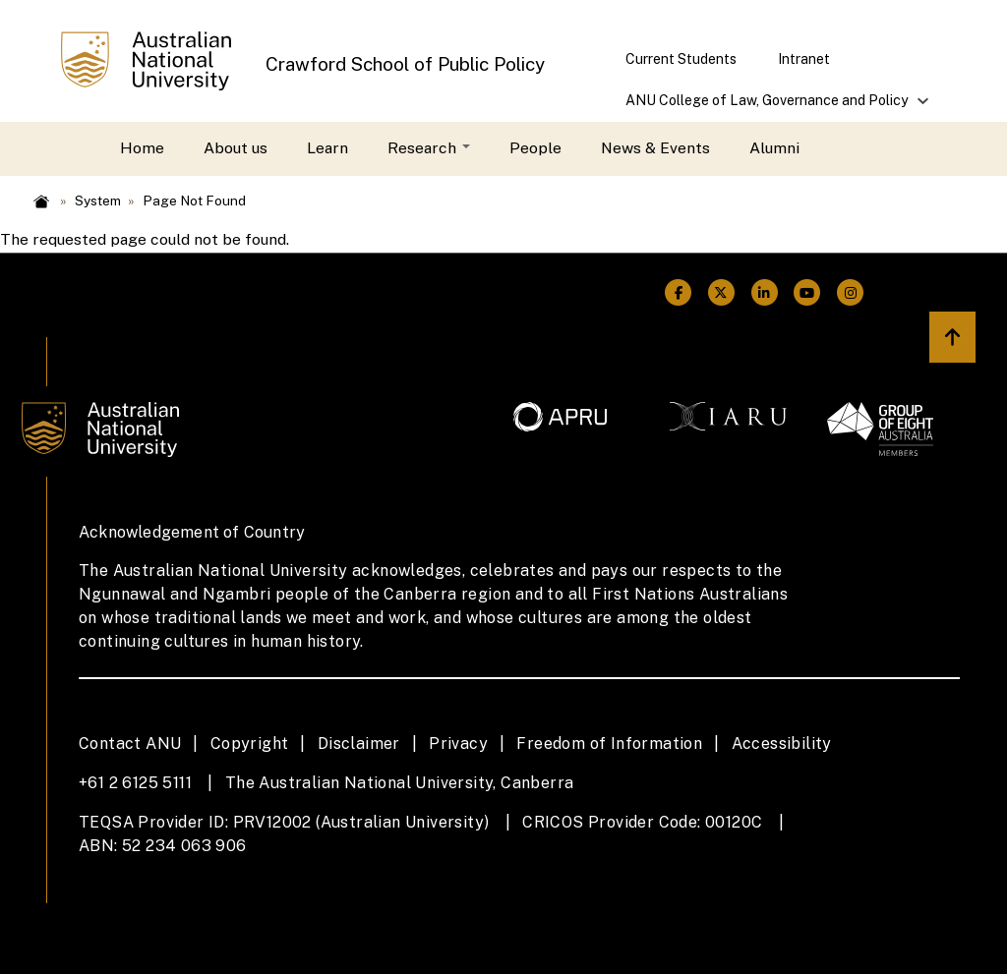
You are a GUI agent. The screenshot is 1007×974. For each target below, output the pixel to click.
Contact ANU (130, 743)
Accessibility (782, 743)
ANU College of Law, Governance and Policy (767, 106)
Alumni (774, 148)
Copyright (249, 743)
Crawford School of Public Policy (405, 64)
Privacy (458, 743)
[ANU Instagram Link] (850, 293)
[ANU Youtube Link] (807, 293)
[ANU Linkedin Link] (764, 293)
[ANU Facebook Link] (678, 293)
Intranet (804, 59)
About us (235, 148)
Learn (327, 148)
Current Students (681, 59)
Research (428, 148)
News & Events (655, 148)
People (535, 148)
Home (142, 148)
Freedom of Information (609, 743)
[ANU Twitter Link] (722, 293)
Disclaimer (359, 743)
